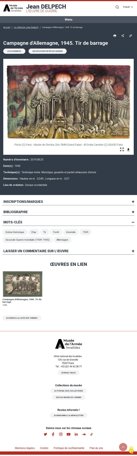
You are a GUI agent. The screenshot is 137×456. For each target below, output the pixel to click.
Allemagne (63, 240)
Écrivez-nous (68, 374)
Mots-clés (12, 222)
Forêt (58, 232)
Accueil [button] (6, 27)
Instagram (61, 435)
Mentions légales (25, 449)
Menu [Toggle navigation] (68, 19)
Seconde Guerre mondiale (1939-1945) (28, 240)
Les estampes (14, 51)
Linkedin (76, 435)
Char (34, 232)
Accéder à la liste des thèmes (23, 319)
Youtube (69, 435)
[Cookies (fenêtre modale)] (131, 450)
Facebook (53, 435)
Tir (45, 232)
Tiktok (92, 435)
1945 (88, 232)
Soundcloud (84, 435)
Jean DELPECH (46, 8)
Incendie (73, 232)
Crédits (44, 449)
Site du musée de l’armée (68, 398)
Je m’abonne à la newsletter (68, 416)
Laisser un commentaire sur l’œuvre (36, 252)
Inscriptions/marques (23, 202)
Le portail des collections (69, 392)
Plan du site (96, 449)
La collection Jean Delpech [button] (26, 27)
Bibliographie (15, 212)
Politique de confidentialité (69, 449)
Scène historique (15, 232)
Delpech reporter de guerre (48, 51)
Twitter (45, 435)
